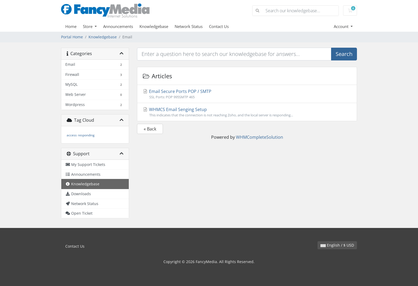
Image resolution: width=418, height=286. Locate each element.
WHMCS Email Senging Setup (247, 112)
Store (88, 26)
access (72, 135)
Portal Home (72, 36)
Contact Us (219, 26)
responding (86, 135)
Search (344, 54)
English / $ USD (337, 245)
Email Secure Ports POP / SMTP (247, 94)
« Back (150, 129)
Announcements (118, 26)
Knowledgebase (153, 26)
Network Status (189, 26)
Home (71, 26)
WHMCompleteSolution (259, 137)
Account (341, 26)
